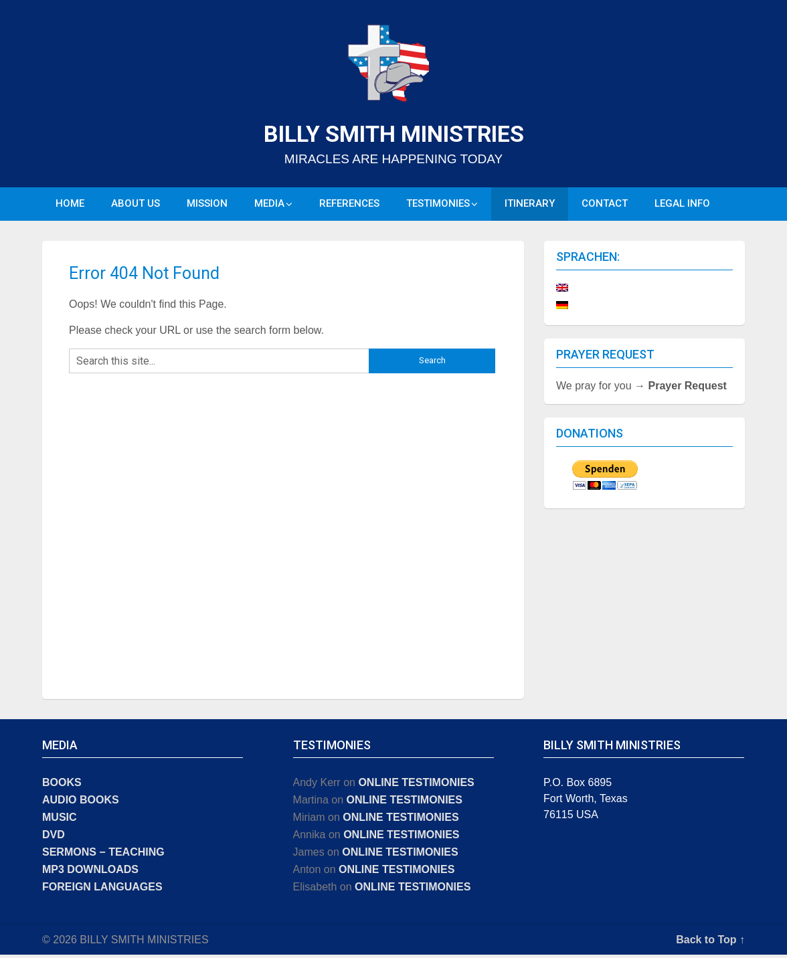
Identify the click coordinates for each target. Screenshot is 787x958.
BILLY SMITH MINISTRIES (394, 133)
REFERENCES (349, 205)
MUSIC (59, 820)
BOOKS (62, 785)
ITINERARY (530, 205)
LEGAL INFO (682, 205)
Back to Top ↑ (710, 943)
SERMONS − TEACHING (103, 855)
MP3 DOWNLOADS (90, 872)
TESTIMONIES (438, 205)
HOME (70, 205)
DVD (53, 838)
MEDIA (269, 205)
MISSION (207, 205)
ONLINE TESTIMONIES (416, 785)
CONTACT (605, 205)
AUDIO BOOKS (80, 803)
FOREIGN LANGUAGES (102, 890)
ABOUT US (135, 205)
